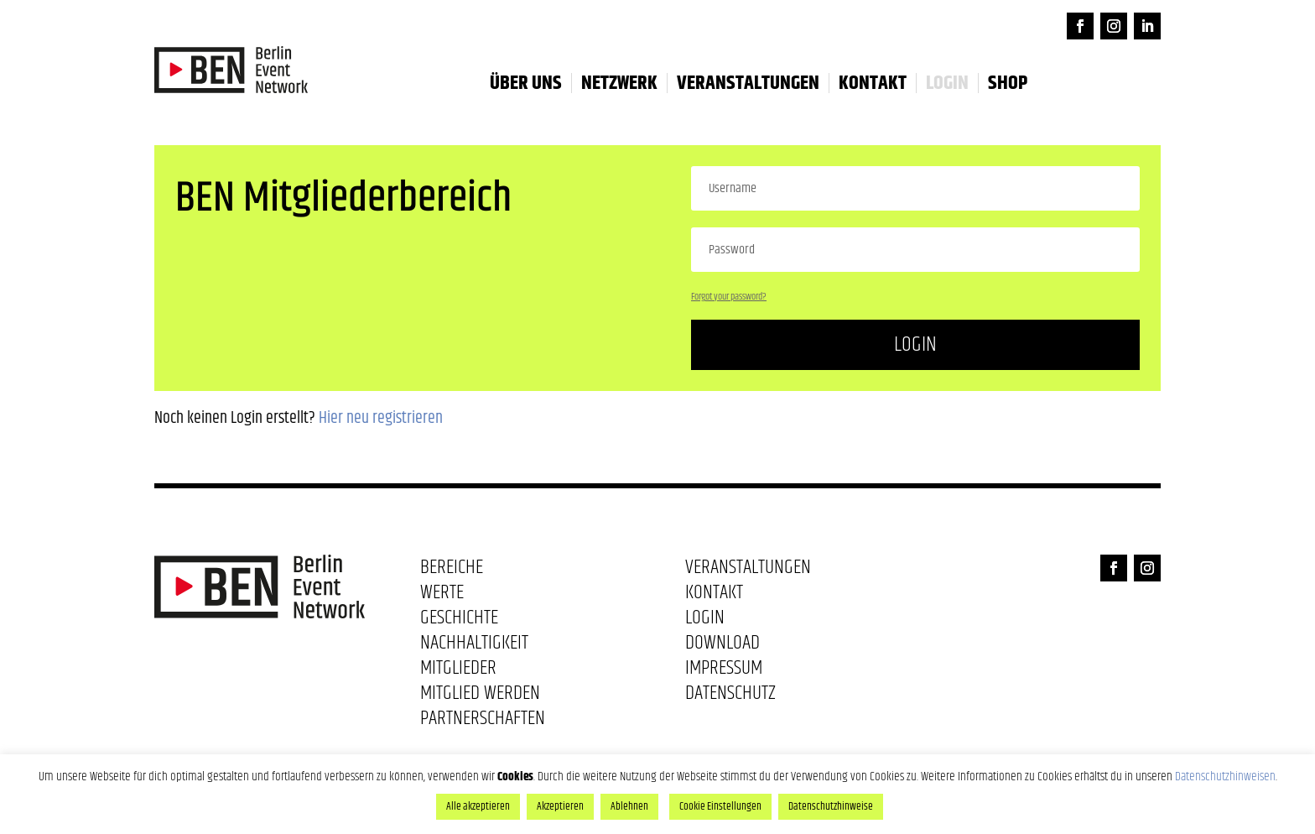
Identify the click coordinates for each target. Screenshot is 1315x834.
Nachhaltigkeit (474, 646)
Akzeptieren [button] (560, 806)
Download (722, 646)
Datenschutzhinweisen (1225, 776)
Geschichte (459, 621)
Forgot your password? (729, 297)
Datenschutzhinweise (830, 806)
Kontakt (873, 83)
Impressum (723, 671)
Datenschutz (730, 696)
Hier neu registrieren (381, 418)
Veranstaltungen (748, 83)
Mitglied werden (480, 696)
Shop (1007, 83)
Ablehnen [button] (629, 806)
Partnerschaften (482, 721)
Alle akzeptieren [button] (478, 806)
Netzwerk (619, 83)
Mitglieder (458, 671)
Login (915, 344)
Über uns (526, 83)
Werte (442, 595)
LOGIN (947, 83)
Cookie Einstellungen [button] (720, 806)
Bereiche (451, 570)
